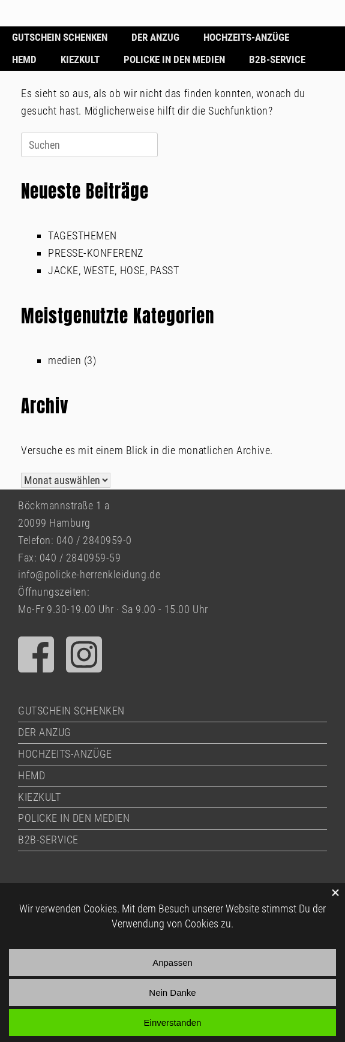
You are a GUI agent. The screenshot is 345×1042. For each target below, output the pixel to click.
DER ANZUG (155, 37)
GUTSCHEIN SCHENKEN (59, 37)
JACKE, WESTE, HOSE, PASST (113, 270)
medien (64, 360)
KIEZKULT (80, 59)
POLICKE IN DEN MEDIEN (174, 59)
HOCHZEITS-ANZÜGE (246, 37)
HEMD (24, 59)
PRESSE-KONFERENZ (95, 253)
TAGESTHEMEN (82, 235)
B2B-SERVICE (277, 59)
